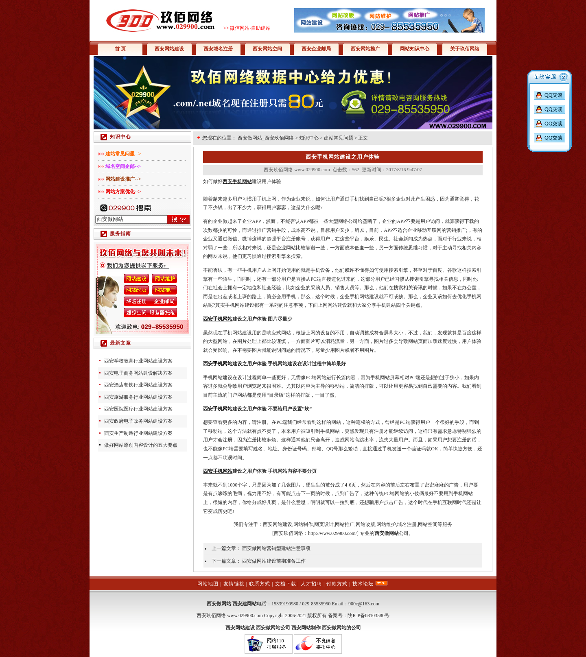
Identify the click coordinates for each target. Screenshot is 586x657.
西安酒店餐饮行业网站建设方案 (138, 385)
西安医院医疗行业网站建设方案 (138, 409)
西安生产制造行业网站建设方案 (138, 433)
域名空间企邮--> (123, 166)
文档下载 (285, 584)
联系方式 (259, 584)
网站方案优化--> (123, 191)
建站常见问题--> (123, 154)
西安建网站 (244, 604)
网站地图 (208, 584)
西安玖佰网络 (288, 533)
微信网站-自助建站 (250, 28)
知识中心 (309, 138)
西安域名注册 (218, 49)
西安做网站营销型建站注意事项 (276, 548)
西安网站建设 (169, 49)
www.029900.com (245, 615)
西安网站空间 (267, 49)
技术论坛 (363, 584)
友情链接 (234, 584)
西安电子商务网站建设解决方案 (138, 373)
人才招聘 (311, 584)
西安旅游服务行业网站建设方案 (138, 397)
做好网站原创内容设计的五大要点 (140, 445)
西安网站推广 (365, 49)
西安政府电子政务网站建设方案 (138, 421)
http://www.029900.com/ (332, 533)
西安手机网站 (237, 181)
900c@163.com (363, 604)
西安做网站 (219, 604)
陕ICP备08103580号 (368, 615)
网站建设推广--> (123, 179)
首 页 (120, 49)
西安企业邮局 (316, 49)
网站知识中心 (414, 49)
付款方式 (337, 584)
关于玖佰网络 (464, 49)
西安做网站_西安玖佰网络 (266, 138)
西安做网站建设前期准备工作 (274, 561)
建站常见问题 (338, 138)
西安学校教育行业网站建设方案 (138, 361)
